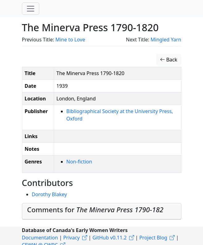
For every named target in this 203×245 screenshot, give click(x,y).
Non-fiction (79, 161)
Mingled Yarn (165, 39)
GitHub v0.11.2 (109, 237)
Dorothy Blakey (49, 194)
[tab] (101, 211)
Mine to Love (70, 39)
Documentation (40, 237)
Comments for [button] (95, 209)
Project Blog (153, 237)
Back (168, 59)
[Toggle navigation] (30, 8)
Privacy (71, 237)
